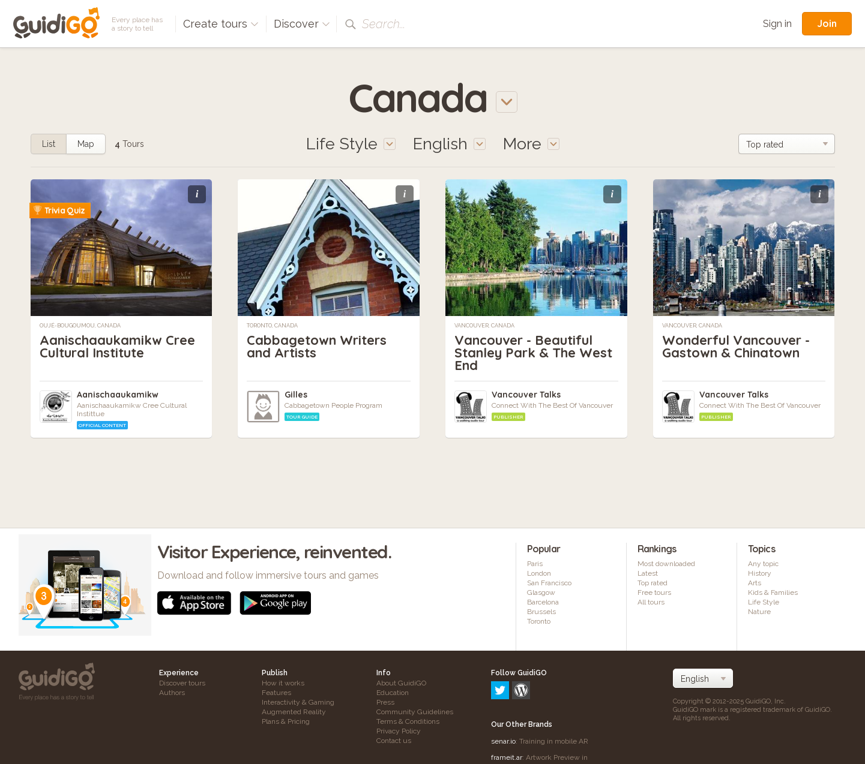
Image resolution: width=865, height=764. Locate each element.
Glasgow (541, 592)
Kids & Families (773, 592)
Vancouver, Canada (484, 326)
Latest (647, 573)
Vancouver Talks (526, 394)
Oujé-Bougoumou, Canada (80, 326)
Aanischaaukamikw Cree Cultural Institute (118, 346)
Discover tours (182, 683)
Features (276, 692)
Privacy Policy (398, 731)
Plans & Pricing (286, 721)
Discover (302, 23)
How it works (283, 683)
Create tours (221, 23)
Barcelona (543, 602)
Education (392, 692)
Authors (172, 692)
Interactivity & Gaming (298, 702)
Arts (754, 583)
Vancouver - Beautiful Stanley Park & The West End (533, 353)
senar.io (503, 689)
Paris (535, 564)
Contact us (393, 740)
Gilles (296, 394)
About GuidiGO (401, 683)
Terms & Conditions (407, 721)
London (539, 573)
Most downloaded (666, 564)
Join (827, 23)
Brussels (541, 611)
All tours (651, 602)
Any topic (763, 564)
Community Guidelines (414, 712)
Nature (759, 611)
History (759, 573)
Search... (383, 24)
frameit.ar (506, 706)
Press (385, 702)
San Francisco (549, 583)
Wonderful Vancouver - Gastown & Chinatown (736, 346)
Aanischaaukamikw (117, 394)
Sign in (777, 23)
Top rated (652, 583)
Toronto (538, 621)
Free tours (654, 592)
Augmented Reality (294, 712)
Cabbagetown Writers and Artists (317, 346)
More (531, 143)
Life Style (763, 602)
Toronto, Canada (272, 326)
